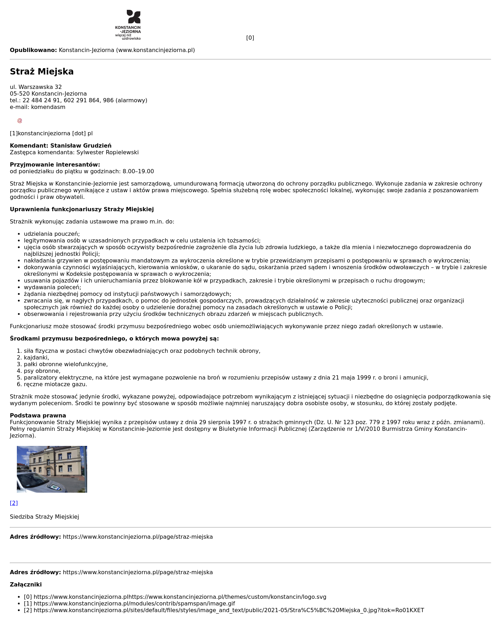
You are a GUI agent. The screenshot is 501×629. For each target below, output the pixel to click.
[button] (250, 476)
